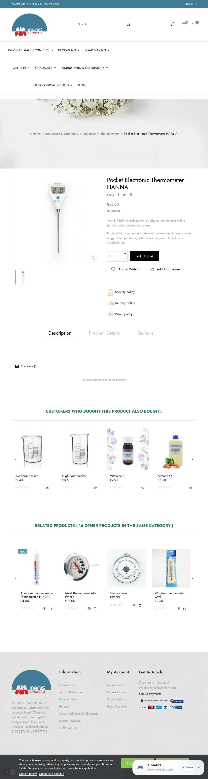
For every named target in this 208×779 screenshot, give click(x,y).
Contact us (66, 684)
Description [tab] (60, 332)
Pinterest (131, 194)
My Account (115, 684)
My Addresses (116, 691)
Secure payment (70, 720)
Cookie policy (28, 773)
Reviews (145, 332)
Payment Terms (69, 698)
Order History (116, 698)
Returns (64, 705)
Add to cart (144, 255)
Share (118, 194)
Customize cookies (51, 773)
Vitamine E (117, 475)
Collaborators (68, 727)
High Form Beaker (74, 475)
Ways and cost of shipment (78, 713)
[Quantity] (115, 255)
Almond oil (165, 475)
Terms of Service (70, 691)
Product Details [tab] (104, 332)
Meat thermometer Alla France (80, 594)
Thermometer (118, 592)
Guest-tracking (116, 705)
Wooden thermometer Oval (169, 594)
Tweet (124, 194)
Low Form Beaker (26, 475)
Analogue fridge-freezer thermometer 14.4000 (36, 594)
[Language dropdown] (190, 4)
